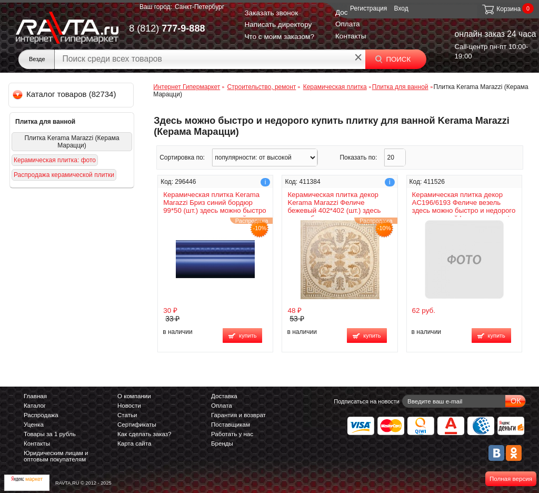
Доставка (224, 396)
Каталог (35, 405)
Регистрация (368, 8)
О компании (134, 396)
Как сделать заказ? (144, 434)
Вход (401, 8)
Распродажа (41, 415)
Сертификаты (136, 424)
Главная (35, 396)
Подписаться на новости (367, 401)
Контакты (350, 36)
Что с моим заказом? (279, 37)
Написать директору (278, 24)
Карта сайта (134, 443)
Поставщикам (230, 424)
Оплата (347, 24)
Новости (129, 405)
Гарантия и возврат (238, 415)
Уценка (34, 424)
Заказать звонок (271, 13)
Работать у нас (232, 434)
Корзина (501, 9)
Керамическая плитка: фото (55, 160)
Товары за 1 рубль (50, 434)
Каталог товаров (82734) (65, 94)
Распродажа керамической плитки (64, 175)
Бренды (222, 443)
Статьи (127, 415)
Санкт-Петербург (199, 7)
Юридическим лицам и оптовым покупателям (56, 456)
